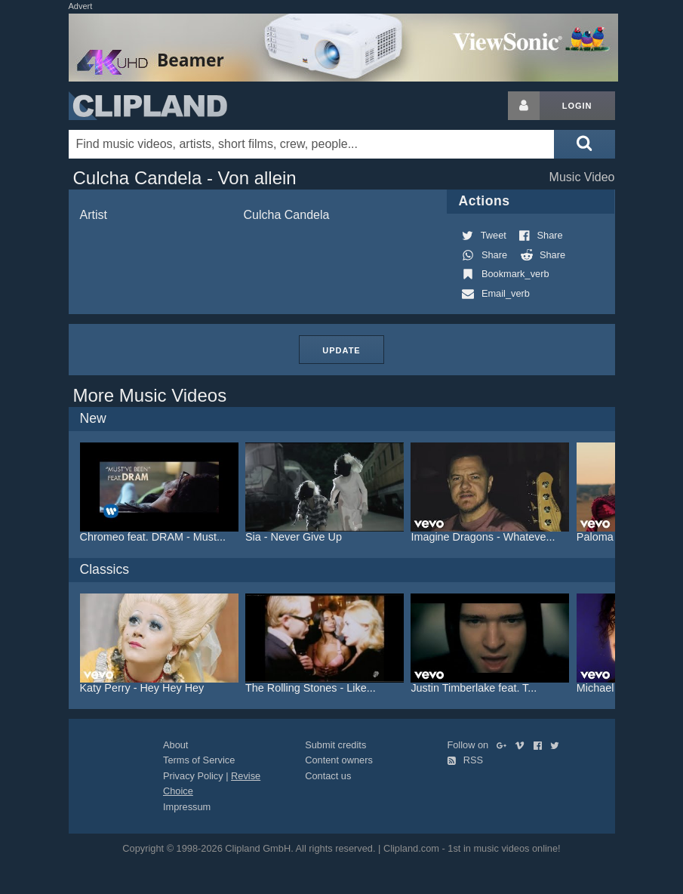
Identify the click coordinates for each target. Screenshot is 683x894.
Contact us (328, 775)
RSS (465, 760)
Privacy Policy (193, 775)
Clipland (148, 105)
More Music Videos (150, 395)
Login (577, 105)
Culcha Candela (287, 214)
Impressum (187, 806)
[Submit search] (584, 144)
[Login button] (524, 105)
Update (341, 350)
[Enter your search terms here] (312, 144)
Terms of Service (199, 760)
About (175, 745)
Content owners (339, 760)
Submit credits (335, 745)
